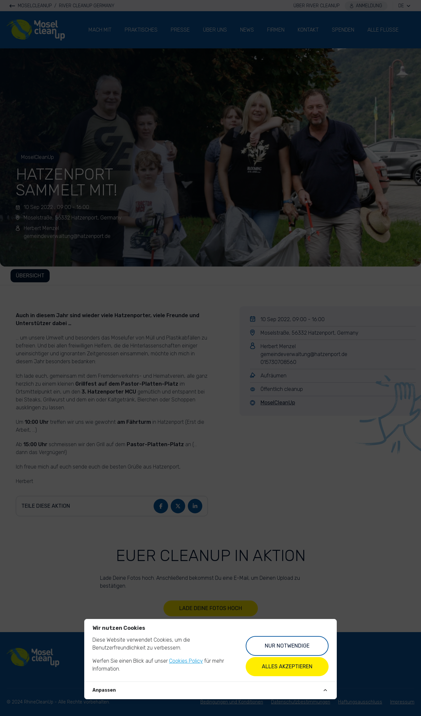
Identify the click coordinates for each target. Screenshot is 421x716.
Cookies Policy (186, 661)
